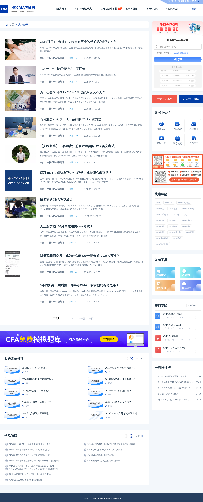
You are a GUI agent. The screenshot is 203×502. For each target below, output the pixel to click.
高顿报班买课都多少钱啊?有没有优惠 (25, 480)
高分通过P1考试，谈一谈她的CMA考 (174, 388)
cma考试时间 (188, 209)
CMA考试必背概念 (172, 314)
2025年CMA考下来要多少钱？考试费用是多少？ (30, 450)
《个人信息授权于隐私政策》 (180, 53)
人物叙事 (22, 24)
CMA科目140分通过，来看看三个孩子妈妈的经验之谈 (78, 41)
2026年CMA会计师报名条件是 (120, 379)
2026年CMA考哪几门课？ (118, 390)
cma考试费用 (162, 214)
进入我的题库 (191, 98)
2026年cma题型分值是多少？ (36, 402)
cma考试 (169, 203)
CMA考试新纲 (170, 336)
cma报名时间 (162, 238)
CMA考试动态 (83, 8)
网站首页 (61, 8)
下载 (188, 317)
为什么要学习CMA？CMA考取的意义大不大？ (72, 92)
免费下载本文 (164, 98)
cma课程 (177, 238)
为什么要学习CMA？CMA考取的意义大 (175, 382)
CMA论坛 (172, 8)
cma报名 (160, 209)
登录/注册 (196, 9)
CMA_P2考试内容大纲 (174, 348)
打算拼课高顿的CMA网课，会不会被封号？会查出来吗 (33, 469)
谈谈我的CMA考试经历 (167, 394)
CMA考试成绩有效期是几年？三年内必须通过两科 (31, 466)
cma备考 (173, 226)
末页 (91, 318)
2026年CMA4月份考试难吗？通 (121, 413)
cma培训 (173, 209)
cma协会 (173, 220)
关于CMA (152, 8)
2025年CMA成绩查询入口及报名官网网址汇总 (29, 455)
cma (158, 203)
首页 (9, 24)
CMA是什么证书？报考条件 (36, 390)
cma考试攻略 (162, 244)
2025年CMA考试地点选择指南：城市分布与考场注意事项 (34, 461)
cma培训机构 (175, 232)
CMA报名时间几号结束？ (35, 368)
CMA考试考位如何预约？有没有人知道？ (106, 450)
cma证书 (186, 226)
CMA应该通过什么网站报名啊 (100, 455)
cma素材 (190, 232)
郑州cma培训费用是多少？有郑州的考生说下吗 (30, 474)
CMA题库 (132, 8)
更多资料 (192, 305)
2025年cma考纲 (180, 214)
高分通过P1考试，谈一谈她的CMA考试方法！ (72, 119)
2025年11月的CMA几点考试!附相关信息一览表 (29, 444)
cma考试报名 (184, 203)
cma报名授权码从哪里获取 (35, 413)
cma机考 (160, 220)
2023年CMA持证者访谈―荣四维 (62, 69)
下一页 (81, 318)
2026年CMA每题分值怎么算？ (120, 368)
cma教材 (160, 232)
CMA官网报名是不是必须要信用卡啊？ (105, 461)
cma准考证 (187, 220)
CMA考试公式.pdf (172, 325)
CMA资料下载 (109, 8)
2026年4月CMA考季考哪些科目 (38, 379)
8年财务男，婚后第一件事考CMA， (173, 400)
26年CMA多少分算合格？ (118, 402)
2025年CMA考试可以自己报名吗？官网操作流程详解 (111, 444)
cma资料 (160, 226)
